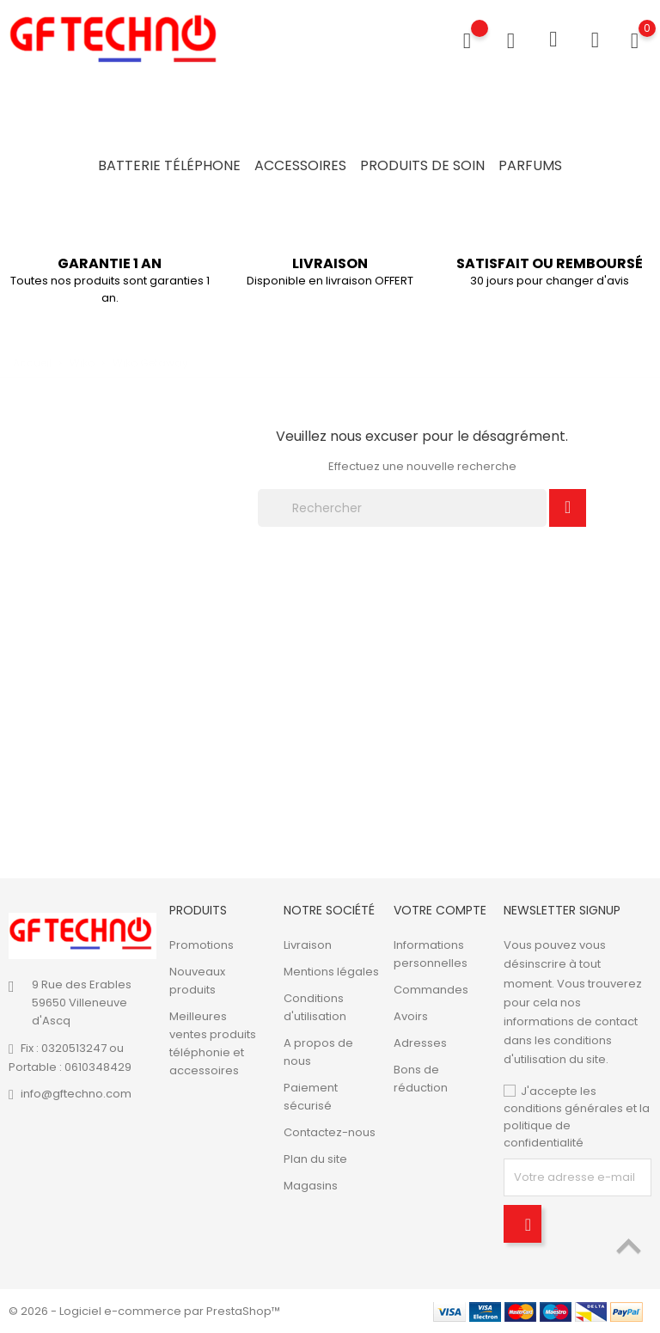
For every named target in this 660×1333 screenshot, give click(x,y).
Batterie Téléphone (169, 165)
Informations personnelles (431, 954)
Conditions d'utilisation (315, 1007)
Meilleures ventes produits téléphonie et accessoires (212, 1043)
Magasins (311, 1185)
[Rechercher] (402, 508)
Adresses (420, 1043)
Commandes (431, 989)
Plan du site (315, 1159)
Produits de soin (422, 165)
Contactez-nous (330, 1132)
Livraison (308, 945)
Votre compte (440, 910)
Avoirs (411, 1016)
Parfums (530, 165)
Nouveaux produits (197, 980)
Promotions (201, 945)
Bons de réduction (421, 1078)
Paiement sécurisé (311, 1096)
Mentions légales (331, 971)
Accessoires (300, 165)
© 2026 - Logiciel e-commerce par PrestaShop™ (144, 1311)
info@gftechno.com (76, 1093)
